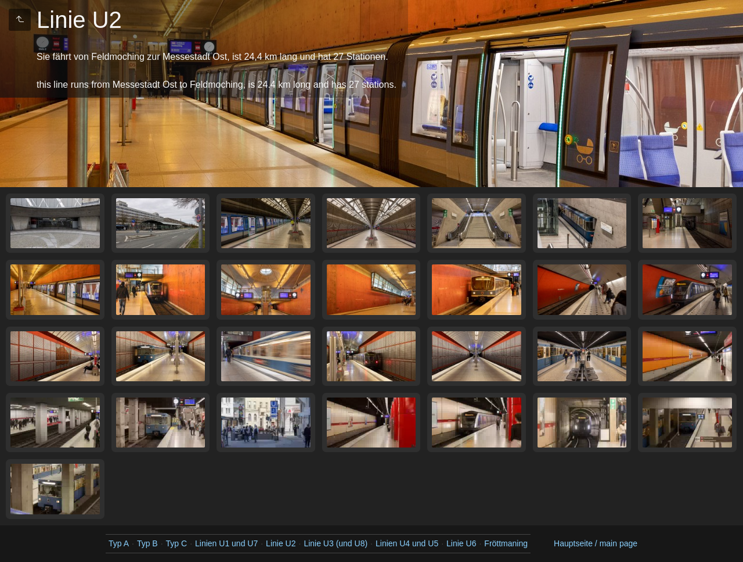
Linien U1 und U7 (226, 543)
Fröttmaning (506, 543)
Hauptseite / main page (595, 543)
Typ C (176, 543)
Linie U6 (461, 543)
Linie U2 (280, 543)
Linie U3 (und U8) (335, 543)
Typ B (147, 543)
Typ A (119, 543)
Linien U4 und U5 (407, 543)
